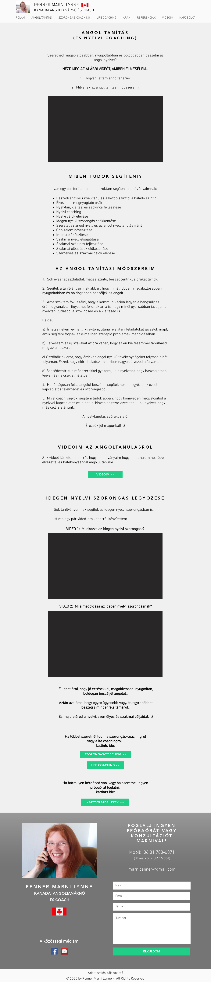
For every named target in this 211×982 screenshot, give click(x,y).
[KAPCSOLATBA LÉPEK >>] (105, 802)
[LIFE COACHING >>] (105, 765)
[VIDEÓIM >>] (105, 474)
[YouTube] (64, 951)
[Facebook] (54, 951)
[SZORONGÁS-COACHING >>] (105, 754)
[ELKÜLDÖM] (151, 951)
